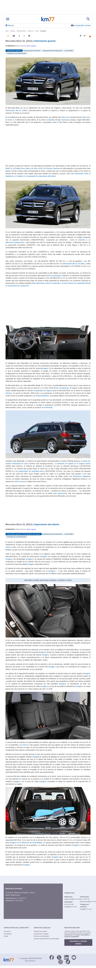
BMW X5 (9, 168)
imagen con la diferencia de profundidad (25, 843)
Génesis (9, 393)
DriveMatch (8, 934)
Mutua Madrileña (42, 396)
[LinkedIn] (66, 957)
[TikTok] (68, 961)
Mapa (18, 895)
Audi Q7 (25, 745)
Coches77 (7, 931)
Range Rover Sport (22, 168)
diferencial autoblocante (15, 242)
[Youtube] (74, 957)
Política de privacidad (41, 936)
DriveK (6, 936)
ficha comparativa (54, 276)
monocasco (65, 120)
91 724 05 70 (21, 898)
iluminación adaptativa (81, 476)
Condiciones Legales (41, 934)
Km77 (48, 19)
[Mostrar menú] (8, 19)
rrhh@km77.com (86, 909)
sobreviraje (48, 407)
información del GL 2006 (16, 110)
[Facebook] (51, 957)
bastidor (51, 120)
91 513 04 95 (18, 900)
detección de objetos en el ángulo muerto (73, 464)
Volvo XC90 (37, 168)
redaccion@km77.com (72, 899)
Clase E (9, 547)
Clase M (85, 117)
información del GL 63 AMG (73, 264)
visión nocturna (20, 481)
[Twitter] (59, 957)
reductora (81, 240)
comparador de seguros (43, 391)
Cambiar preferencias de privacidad (46, 939)
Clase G (11, 120)
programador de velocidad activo (31, 471)
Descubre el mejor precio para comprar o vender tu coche (48, 580)
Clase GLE (65, 117)
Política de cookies (40, 931)
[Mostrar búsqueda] (88, 19)
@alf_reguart (31, 46)
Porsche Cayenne (53, 168)
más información (59, 493)
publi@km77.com (70, 907)
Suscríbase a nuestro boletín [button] (78, 942)
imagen (45, 368)
